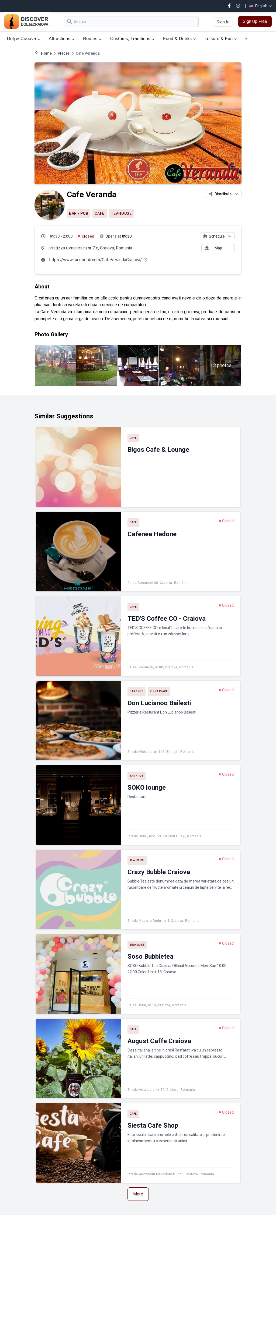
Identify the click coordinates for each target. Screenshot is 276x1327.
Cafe (100, 213)
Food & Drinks (179, 38)
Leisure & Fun (221, 38)
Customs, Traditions (132, 38)
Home (46, 53)
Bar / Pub (78, 213)
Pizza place (159, 691)
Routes (92, 38)
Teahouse (121, 213)
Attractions (61, 38)
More (138, 1194)
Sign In (222, 21)
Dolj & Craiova (23, 38)
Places (64, 53)
